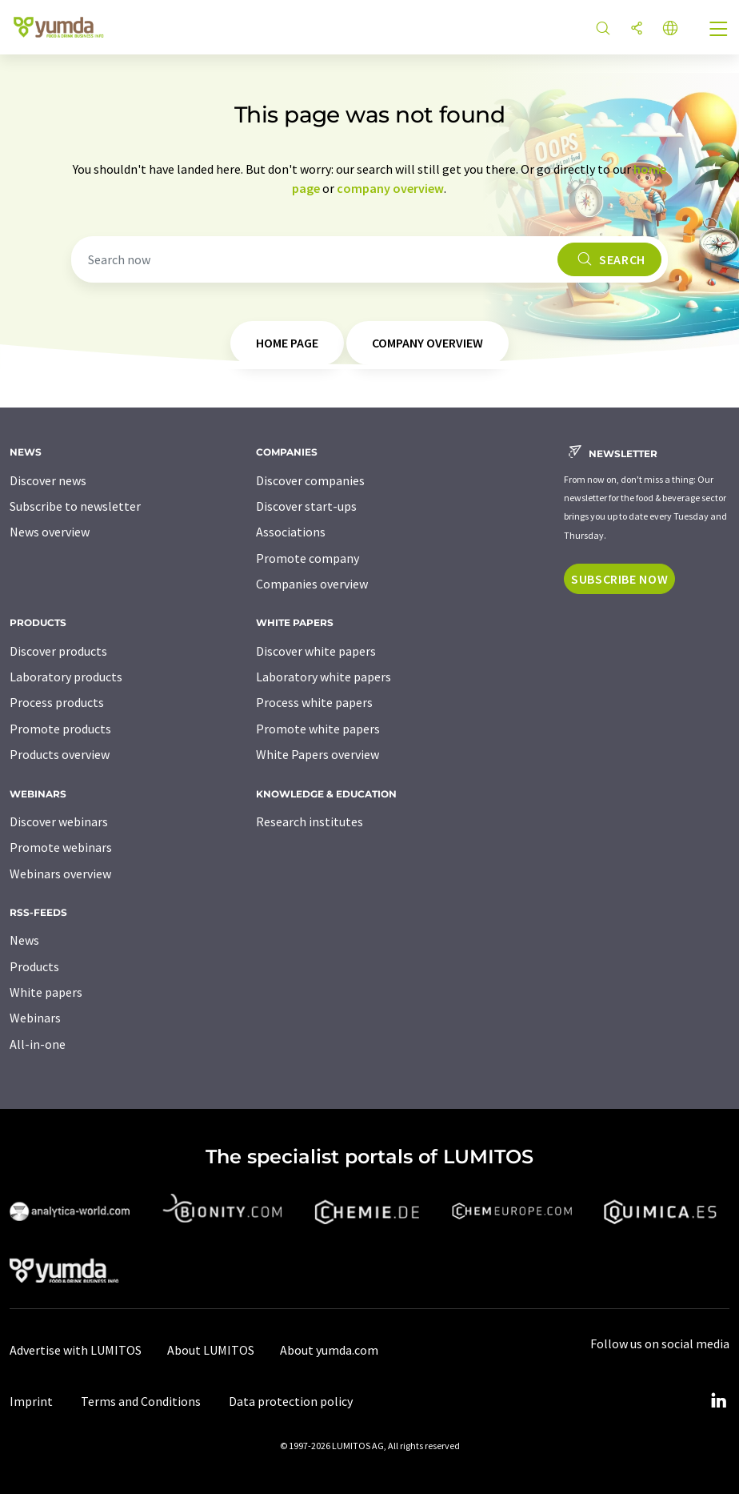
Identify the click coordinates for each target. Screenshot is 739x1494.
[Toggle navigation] (719, 30)
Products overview (60, 754)
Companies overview (312, 584)
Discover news (48, 480)
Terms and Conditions (141, 1401)
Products (34, 966)
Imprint (31, 1401)
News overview (50, 532)
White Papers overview (317, 754)
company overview (390, 188)
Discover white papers (316, 651)
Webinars (35, 1018)
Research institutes (309, 821)
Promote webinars (61, 847)
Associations (291, 532)
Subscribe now (619, 579)
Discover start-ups (306, 506)
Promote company (307, 558)
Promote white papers (318, 729)
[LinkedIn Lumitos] (718, 1401)
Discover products (58, 651)
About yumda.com (329, 1350)
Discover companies (310, 480)
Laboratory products (66, 677)
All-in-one (38, 1044)
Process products (57, 702)
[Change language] (670, 29)
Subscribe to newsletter (75, 506)
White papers (46, 992)
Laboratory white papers (323, 677)
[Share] (636, 29)
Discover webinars (59, 821)
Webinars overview (60, 873)
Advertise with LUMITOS (76, 1350)
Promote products (60, 729)
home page (287, 343)
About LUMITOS (210, 1350)
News (24, 940)
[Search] (603, 29)
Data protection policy (291, 1401)
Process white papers (314, 702)
